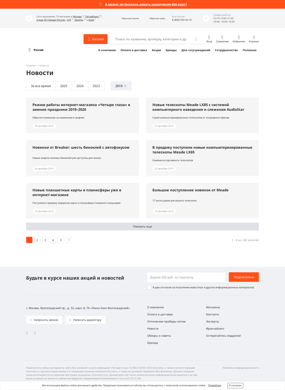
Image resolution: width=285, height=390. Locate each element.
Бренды (171, 50)
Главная (31, 65)
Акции (156, 50)
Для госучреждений (195, 50)
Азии (91, 20)
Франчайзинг (215, 328)
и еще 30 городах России (51, 20)
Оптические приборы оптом (166, 321)
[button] (126, 18)
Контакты (212, 314)
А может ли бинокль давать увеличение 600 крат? (146, 4)
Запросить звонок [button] (45, 320)
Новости (153, 328)
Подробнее (214, 385)
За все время (41, 86)
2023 (96, 86)
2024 (80, 86)
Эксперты (212, 321)
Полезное (249, 50)
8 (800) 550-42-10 (182, 20)
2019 (119, 86)
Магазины (213, 307)
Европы (79, 20)
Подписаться (244, 277)
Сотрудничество (226, 50)
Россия (38, 50)
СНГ (69, 20)
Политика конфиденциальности (240, 367)
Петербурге (92, 16)
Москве (77, 16)
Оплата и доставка (134, 50)
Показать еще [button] (142, 226)
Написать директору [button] (86, 320)
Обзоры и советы (159, 335)
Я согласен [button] (235, 385)
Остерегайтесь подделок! (223, 335)
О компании (107, 50)
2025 (63, 86)
